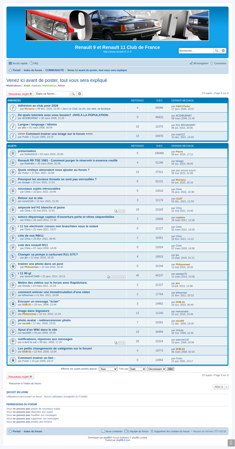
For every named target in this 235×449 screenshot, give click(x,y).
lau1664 (26, 332)
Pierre (179, 151)
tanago (180, 161)
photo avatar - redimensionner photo (44, 320)
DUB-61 (26, 304)
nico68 (26, 323)
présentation (27, 151)
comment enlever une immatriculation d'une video (54, 292)
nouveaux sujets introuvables (39, 188)
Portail (16, 70)
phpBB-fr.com (123, 440)
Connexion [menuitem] (220, 63)
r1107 (179, 198)
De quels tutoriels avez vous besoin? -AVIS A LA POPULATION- (63, 115)
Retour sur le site (30, 198)
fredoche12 (31, 154)
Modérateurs (49, 85)
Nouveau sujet (18, 94)
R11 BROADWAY (186, 125)
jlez (24, 127)
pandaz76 (181, 273)
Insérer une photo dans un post (40, 264)
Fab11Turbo (183, 106)
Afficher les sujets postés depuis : (89, 368)
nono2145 (28, 201)
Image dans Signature (33, 311)
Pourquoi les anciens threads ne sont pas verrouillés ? (57, 179)
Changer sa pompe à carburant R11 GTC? (48, 254)
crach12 (180, 134)
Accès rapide (20, 63)
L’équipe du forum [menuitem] (138, 431)
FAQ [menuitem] (35, 63)
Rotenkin (29, 163)
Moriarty (29, 108)
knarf (27, 85)
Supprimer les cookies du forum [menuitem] (172, 431)
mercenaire (182, 311)
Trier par (132, 368)
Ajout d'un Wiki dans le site (37, 329)
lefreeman (28, 295)
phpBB (107, 437)
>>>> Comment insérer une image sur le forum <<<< (55, 134)
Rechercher (216, 50)
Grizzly (26, 285)
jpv (26, 257)
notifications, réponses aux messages (45, 339)
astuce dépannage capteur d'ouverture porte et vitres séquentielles (66, 217)
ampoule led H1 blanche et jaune (41, 207)
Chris (28, 191)
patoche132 (182, 339)
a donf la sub (29, 342)
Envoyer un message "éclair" (39, 301)
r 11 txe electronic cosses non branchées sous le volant (58, 226)
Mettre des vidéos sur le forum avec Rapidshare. (52, 282)
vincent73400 (32, 276)
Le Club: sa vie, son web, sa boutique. (90, 108)
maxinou (36, 85)
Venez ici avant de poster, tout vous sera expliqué (56, 80)
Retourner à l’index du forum (25, 383)
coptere (180, 217)
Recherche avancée (223, 50)
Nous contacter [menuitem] (114, 431)
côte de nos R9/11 (31, 235)
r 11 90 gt (24, 273)
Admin (61, 85)
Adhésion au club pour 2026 (38, 105)
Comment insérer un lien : (36, 358)
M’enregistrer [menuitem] (201, 63)
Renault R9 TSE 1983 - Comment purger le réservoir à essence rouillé (68, 160)
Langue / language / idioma (37, 124)
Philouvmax (32, 267)
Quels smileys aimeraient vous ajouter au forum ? (54, 170)
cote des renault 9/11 (33, 245)
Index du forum (33, 431)
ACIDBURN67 (30, 118)
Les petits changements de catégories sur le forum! (55, 348)
